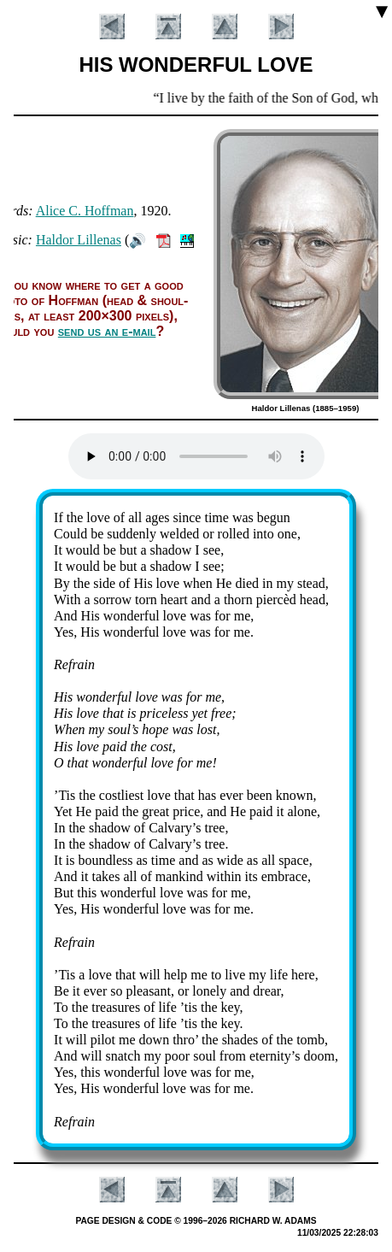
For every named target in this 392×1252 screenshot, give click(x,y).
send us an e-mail (107, 331)
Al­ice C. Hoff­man (85, 210)
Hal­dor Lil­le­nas (78, 239)
